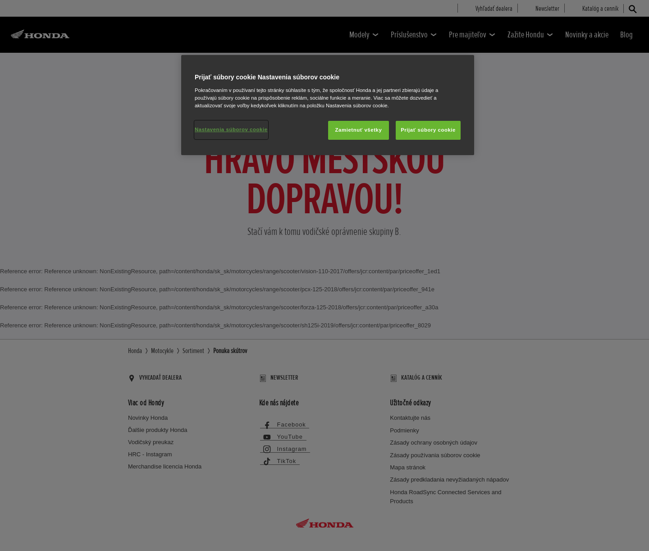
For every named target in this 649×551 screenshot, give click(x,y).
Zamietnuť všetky (358, 130)
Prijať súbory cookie (428, 130)
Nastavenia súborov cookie (231, 129)
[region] (327, 105)
